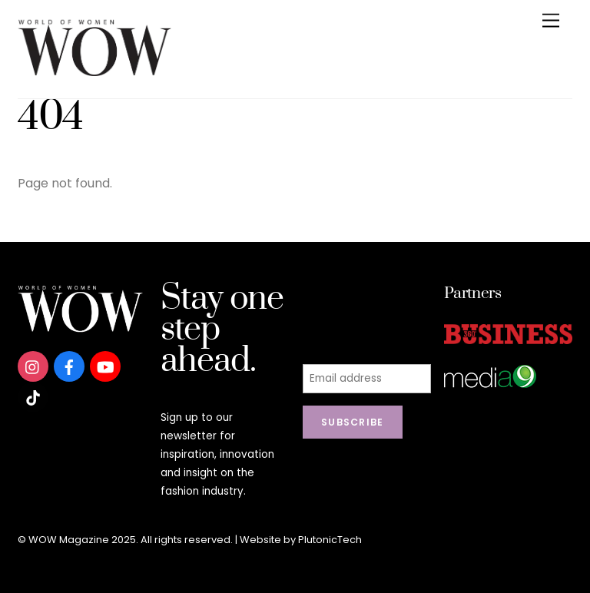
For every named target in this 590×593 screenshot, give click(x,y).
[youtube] (105, 366)
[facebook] (69, 366)
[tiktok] (33, 396)
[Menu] (550, 21)
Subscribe (352, 422)
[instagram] (33, 366)
